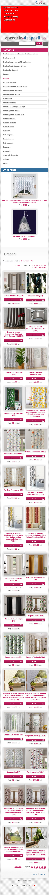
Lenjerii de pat (8, 139)
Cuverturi (6, 131)
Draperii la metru (9, 123)
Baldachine (7, 98)
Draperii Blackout (9, 82)
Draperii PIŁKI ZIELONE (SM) (13, 414)
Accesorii (6, 151)
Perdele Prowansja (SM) (13, 490)
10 (45, 265)
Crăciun (6, 159)
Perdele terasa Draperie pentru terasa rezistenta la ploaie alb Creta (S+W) (35, 853)
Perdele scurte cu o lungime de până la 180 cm (20, 54)
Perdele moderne (9, 102)
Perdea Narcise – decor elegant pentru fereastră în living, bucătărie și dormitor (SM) (35, 413)
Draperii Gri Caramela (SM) (13, 373)
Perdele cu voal (9, 58)
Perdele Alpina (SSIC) (35, 772)
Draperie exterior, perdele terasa (15, 86)
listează (42, 874)
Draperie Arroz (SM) (35, 616)
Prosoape (6, 147)
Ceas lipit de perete (10, 155)
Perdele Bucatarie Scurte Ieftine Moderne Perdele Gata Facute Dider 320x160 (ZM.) (24, 201)
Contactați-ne (9, 20)
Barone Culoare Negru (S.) (14, 620)
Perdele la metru (9, 119)
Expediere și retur (11, 10)
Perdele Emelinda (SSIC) (13, 453)
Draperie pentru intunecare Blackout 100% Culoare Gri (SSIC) (13, 334)
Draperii (6, 78)
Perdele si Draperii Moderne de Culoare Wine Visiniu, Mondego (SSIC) (35, 535)
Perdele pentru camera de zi (13, 115)
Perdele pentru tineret (11, 111)
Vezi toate (18, 265)
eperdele (25, 37)
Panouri (6, 74)
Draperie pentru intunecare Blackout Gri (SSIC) (35, 328)
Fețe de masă (8, 143)
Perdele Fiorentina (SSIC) (35, 452)
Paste (5, 163)
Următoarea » (41, 267)
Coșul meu (41, 2)
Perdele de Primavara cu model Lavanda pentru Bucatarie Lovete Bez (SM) (13, 811)
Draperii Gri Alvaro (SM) (13, 735)
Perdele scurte (8, 127)
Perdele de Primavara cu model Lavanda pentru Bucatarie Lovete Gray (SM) (35, 811)
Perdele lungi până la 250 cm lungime (17, 62)
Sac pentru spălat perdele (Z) (24, 236)
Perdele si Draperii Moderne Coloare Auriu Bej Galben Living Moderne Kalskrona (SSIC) (13, 537)
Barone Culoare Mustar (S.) (35, 578)
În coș (12, 300)
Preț (32, 261)
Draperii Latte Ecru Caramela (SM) (35, 373)
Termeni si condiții (11, 17)
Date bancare (9, 14)
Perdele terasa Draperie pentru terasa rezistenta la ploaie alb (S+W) (13, 849)
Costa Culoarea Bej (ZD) (13, 295)
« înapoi (34, 874)
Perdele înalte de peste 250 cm (14, 66)
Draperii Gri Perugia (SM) (35, 736)
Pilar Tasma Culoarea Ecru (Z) (13, 579)
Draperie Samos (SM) (13, 657)
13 (35, 267)
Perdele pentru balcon (11, 94)
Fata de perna (8, 135)
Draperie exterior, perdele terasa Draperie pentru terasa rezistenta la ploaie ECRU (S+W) (13, 696)
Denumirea (25, 261)
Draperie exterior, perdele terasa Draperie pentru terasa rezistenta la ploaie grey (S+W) (35, 696)
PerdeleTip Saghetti (10, 70)
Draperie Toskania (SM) (35, 657)
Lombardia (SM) (13, 772)
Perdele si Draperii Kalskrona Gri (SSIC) (35, 493)
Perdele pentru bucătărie (12, 90)
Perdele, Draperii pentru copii (14, 106)
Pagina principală (11, 7)
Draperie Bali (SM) (35, 296)
